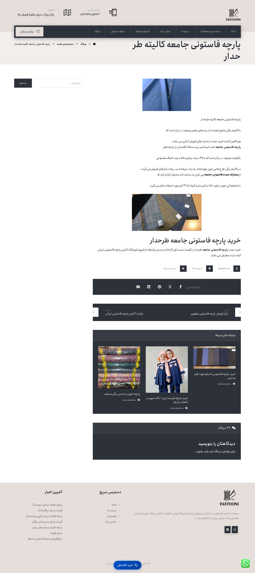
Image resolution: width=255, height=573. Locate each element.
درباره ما (114, 510)
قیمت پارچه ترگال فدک (50, 510)
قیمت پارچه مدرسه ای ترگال (47, 522)
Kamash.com (224, 268)
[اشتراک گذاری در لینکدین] (148, 286)
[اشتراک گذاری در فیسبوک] (180, 286)
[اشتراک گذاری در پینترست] (159, 286)
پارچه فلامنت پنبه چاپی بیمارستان (44, 516)
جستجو (23, 83)
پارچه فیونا (56, 533)
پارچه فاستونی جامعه (228, 147)
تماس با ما (113, 522)
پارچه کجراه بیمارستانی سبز (47, 527)
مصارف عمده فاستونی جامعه (221, 174)
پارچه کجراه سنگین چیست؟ (47, 505)
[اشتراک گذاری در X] (170, 286)
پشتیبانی (114, 516)
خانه (116, 505)
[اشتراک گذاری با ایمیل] (138, 286)
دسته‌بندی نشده (169, 268)
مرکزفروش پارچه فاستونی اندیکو (45, 539)
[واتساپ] (235, 529)
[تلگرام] (228, 529)
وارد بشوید (202, 451)
